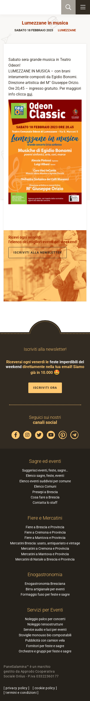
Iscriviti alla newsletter (37, 252)
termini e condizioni (21, 693)
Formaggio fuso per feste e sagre (45, 594)
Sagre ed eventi (45, 461)
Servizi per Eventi (45, 610)
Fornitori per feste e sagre (45, 646)
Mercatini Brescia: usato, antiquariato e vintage (45, 543)
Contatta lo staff (45, 502)
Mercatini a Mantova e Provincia (45, 554)
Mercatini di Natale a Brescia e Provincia (45, 559)
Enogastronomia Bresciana (45, 584)
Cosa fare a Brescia (45, 497)
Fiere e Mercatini (45, 518)
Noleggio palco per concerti (45, 619)
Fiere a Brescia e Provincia (45, 527)
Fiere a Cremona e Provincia (45, 532)
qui (29, 94)
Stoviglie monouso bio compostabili (45, 635)
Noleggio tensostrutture (45, 624)
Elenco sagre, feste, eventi (45, 476)
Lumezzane (67, 30)
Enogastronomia (45, 574)
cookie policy (45, 688)
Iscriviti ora (45, 387)
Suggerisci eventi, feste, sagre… (45, 470)
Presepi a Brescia (45, 492)
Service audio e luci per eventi (45, 629)
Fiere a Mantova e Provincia (45, 538)
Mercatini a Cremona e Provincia (45, 548)
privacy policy (16, 688)
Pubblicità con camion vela (45, 640)
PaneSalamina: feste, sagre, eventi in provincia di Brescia (27, 7)
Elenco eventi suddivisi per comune (45, 481)
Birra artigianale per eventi (45, 589)
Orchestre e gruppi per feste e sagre (45, 651)
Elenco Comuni (45, 486)
